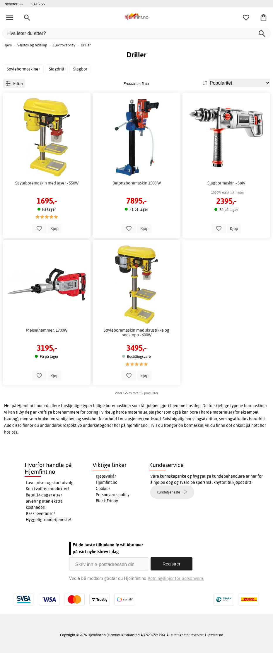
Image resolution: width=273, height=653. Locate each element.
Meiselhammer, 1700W (46, 330)
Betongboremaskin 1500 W (136, 183)
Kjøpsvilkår (106, 476)
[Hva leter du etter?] (136, 33)
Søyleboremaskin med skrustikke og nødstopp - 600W (136, 332)
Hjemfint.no (106, 482)
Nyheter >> (13, 3)
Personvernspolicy (112, 494)
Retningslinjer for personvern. (176, 578)
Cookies (103, 488)
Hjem (8, 45)
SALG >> (38, 3)
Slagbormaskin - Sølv (226, 183)
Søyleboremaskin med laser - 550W (47, 183)
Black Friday (107, 500)
